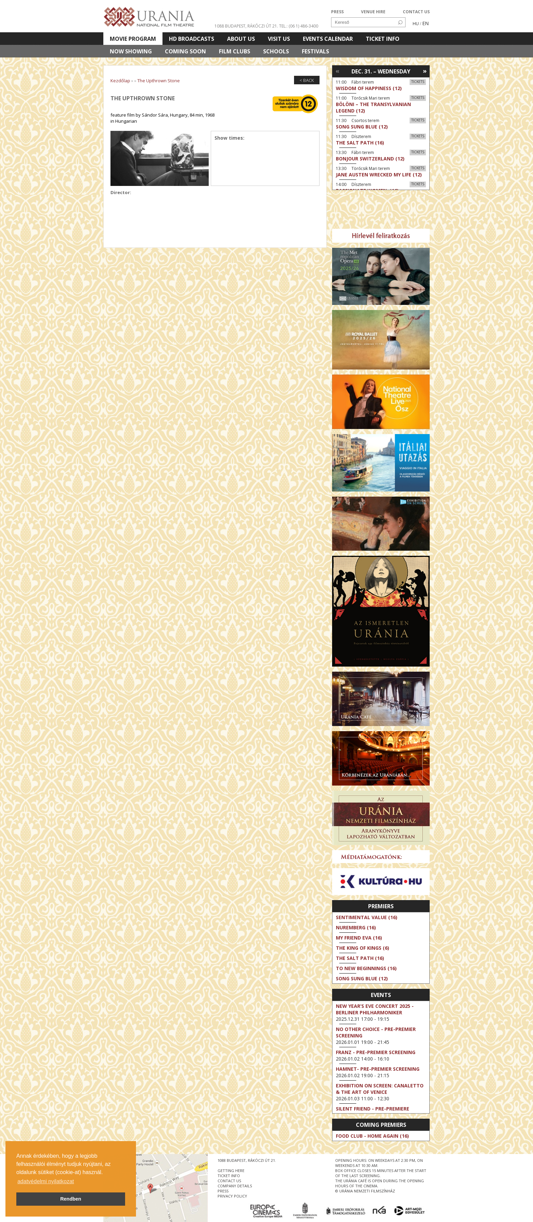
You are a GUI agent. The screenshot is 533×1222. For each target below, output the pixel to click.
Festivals (315, 51)
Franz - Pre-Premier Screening (375, 1052)
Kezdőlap (120, 81)
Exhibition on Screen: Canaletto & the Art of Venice (380, 1088)
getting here (231, 1170)
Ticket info (382, 38)
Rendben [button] (70, 1199)
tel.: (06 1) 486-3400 (298, 26)
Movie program (133, 38)
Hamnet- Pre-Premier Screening (377, 1069)
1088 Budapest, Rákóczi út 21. (246, 26)
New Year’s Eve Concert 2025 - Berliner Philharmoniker (375, 1009)
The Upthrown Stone (158, 81)
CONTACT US (416, 12)
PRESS (337, 12)
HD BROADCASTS (191, 38)
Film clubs (234, 51)
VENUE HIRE (373, 12)
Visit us (279, 38)
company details (235, 1185)
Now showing (131, 51)
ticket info (229, 1175)
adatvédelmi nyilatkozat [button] (45, 1181)
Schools (276, 51)
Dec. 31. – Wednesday (380, 71)
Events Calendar (328, 38)
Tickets (417, 81)
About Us (241, 38)
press (223, 1190)
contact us (229, 1180)
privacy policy (232, 1196)
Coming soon (185, 51)
